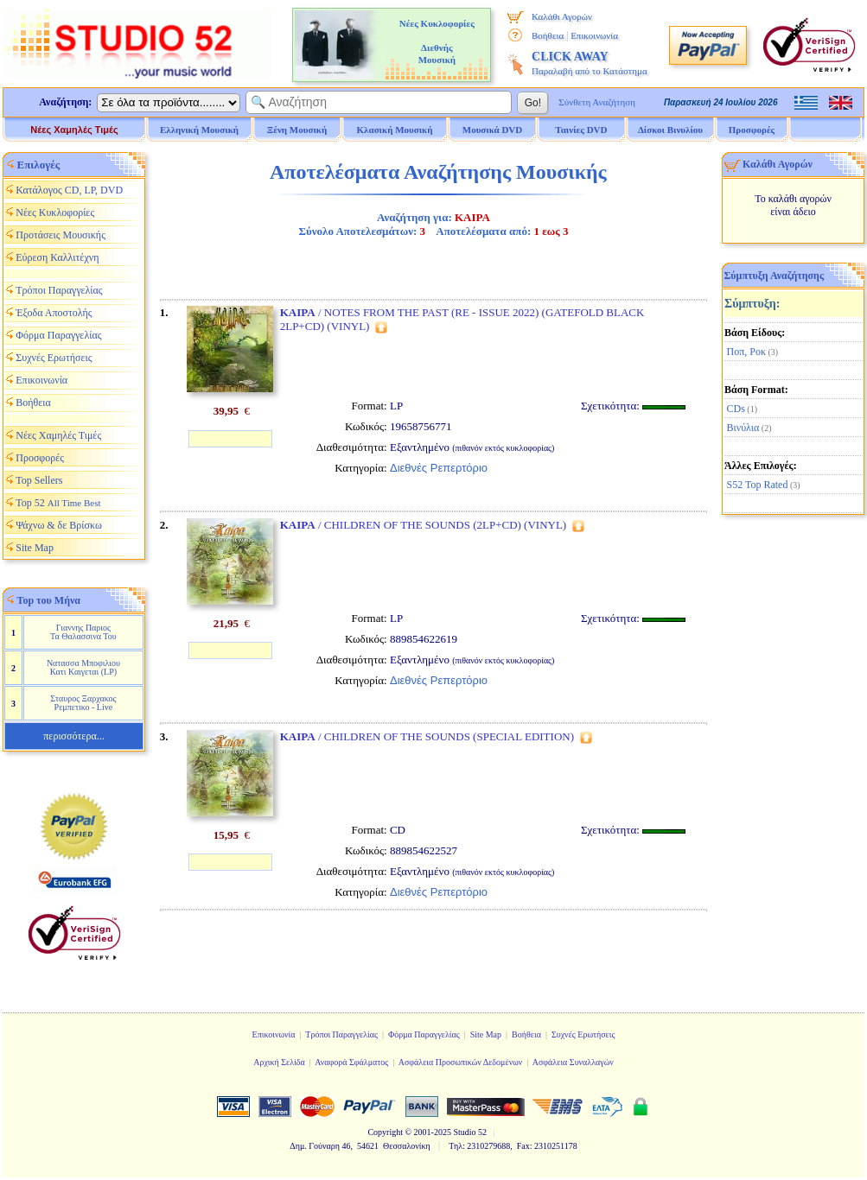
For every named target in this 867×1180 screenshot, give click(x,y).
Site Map (35, 548)
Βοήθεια (548, 35)
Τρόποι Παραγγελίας (59, 290)
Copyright (385, 1132)
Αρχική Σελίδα (279, 1062)
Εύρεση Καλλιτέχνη (57, 257)
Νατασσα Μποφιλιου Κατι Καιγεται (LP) (83, 667)
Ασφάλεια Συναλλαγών (573, 1062)
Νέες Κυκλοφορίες (55, 212)
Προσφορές (752, 129)
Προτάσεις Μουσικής (60, 235)
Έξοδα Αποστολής (54, 313)
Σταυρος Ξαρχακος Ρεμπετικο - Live (83, 703)
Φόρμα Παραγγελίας (58, 335)
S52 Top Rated (757, 485)
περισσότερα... (73, 736)
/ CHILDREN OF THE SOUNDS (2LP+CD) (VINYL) (423, 524)
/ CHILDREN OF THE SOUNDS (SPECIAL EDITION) (427, 736)
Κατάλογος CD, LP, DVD (69, 190)
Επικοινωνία (594, 35)
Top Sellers (39, 480)
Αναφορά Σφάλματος (351, 1062)
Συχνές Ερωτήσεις (54, 358)
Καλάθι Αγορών (562, 16)
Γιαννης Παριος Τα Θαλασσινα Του (83, 632)
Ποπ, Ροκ (746, 352)
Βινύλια (743, 428)
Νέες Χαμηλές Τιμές (74, 129)
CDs (736, 409)
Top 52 (58, 503)
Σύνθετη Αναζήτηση (596, 102)
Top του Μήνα (49, 600)
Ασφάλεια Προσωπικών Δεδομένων (460, 1062)
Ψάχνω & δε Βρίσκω (59, 525)
